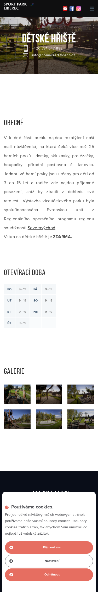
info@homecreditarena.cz (54, 55)
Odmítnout (34, 575)
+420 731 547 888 (47, 48)
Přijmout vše (35, 547)
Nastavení (34, 561)
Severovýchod (41, 228)
